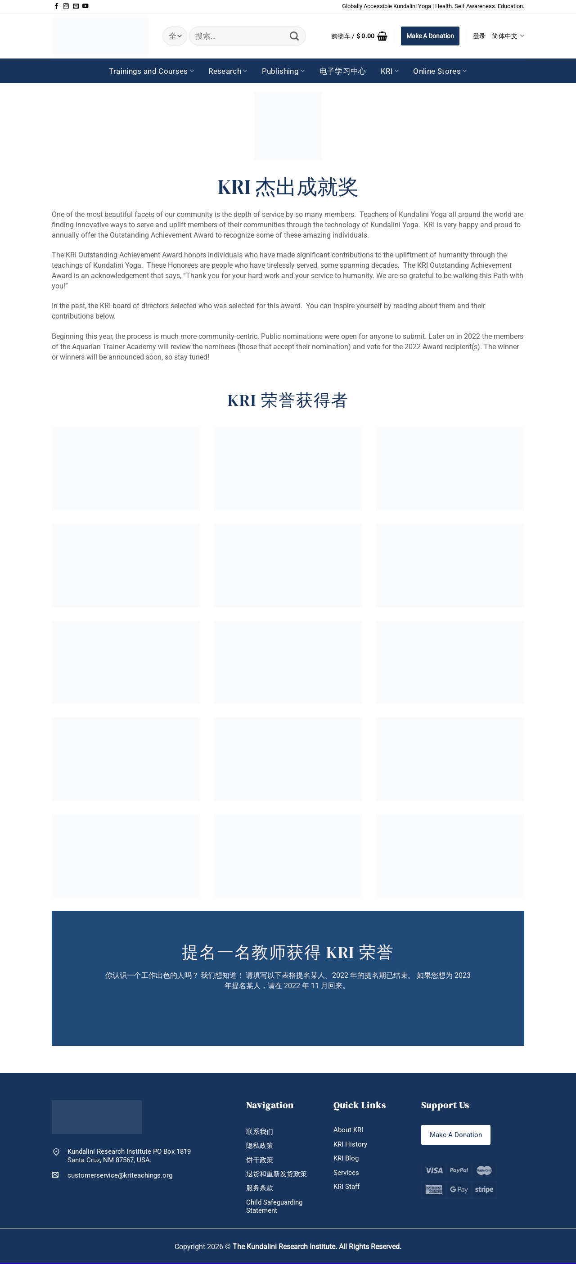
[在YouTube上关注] (85, 6)
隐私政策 (259, 1146)
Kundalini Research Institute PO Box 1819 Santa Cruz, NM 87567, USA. (129, 1155)
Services (346, 1173)
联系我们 (259, 1132)
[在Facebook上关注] (56, 6)
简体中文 (508, 35)
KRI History (350, 1144)
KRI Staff (346, 1187)
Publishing (283, 71)
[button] (359, 36)
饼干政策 (259, 1160)
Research (227, 71)
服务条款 (259, 1188)
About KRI (348, 1130)
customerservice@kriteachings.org (112, 1175)
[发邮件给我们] (76, 6)
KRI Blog (346, 1159)
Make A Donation (430, 36)
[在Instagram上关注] (66, 6)
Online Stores (440, 71)
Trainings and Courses (151, 71)
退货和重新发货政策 (276, 1174)
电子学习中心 (343, 71)
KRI (390, 71)
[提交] (294, 36)
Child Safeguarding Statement (274, 1207)
